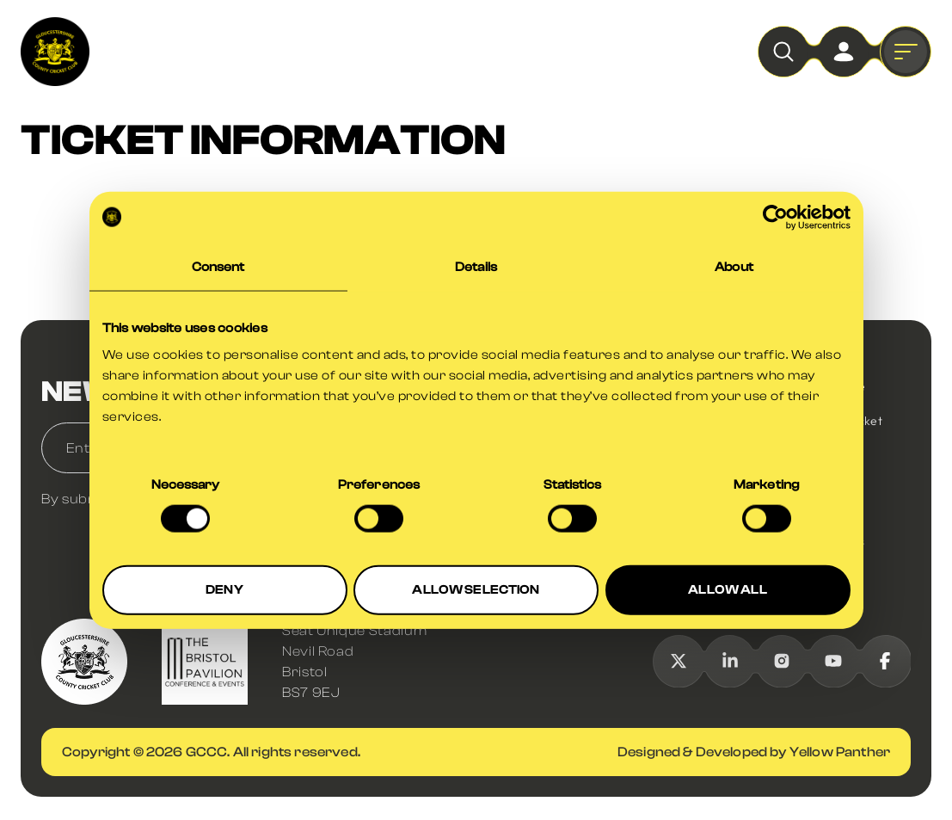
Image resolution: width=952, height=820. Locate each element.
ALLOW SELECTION (475, 590)
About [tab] (734, 266)
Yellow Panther (839, 752)
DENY (224, 590)
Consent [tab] (218, 266)
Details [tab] (476, 266)
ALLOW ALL (727, 590)
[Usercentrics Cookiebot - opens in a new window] (775, 217)
